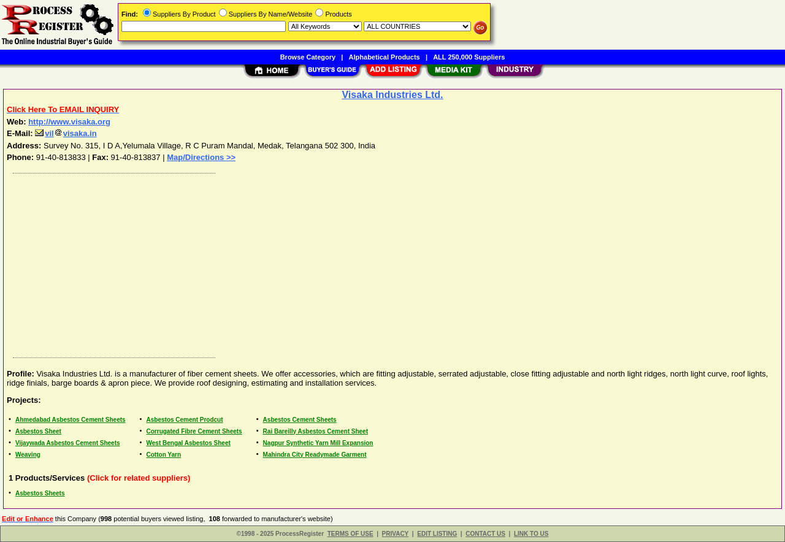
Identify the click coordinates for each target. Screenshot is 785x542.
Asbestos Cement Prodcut (185, 419)
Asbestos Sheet (38, 431)
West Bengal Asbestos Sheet (189, 443)
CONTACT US (485, 533)
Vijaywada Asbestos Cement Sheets (67, 443)
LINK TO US (531, 533)
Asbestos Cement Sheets (300, 419)
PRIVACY (395, 533)
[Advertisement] (376, 262)
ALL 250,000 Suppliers (469, 57)
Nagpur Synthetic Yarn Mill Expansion (318, 443)
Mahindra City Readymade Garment (315, 454)
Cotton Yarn (164, 454)
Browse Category (307, 57)
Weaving (27, 454)
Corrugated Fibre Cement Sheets (194, 431)
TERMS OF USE (350, 533)
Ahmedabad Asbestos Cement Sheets (70, 419)
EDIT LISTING (437, 533)
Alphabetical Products (384, 57)
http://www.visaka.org (69, 121)
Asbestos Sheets (40, 493)
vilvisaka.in (65, 133)
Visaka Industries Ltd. (392, 95)
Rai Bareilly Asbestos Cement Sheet (315, 431)
